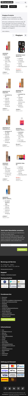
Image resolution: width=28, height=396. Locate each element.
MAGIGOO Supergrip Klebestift (5, 164)
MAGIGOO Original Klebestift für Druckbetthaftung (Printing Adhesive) (7, 54)
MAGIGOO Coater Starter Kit (20, 55)
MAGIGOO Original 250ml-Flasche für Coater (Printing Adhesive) (20, 129)
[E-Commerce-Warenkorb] (13, 6)
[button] (22, 249)
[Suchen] (25, 2)
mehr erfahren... (6, 31)
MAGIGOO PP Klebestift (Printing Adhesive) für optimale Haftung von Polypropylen (7, 92)
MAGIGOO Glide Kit (20, 164)
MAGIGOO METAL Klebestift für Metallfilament (7, 198)
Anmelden (4, 6)
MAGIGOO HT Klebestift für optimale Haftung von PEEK (7, 128)
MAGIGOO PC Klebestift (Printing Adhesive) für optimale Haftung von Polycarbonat (20, 91)
